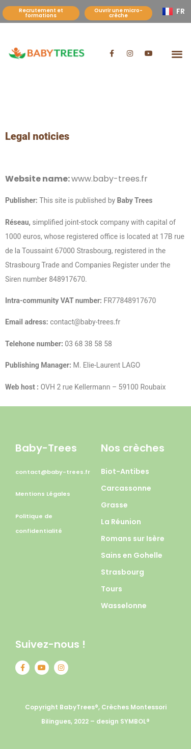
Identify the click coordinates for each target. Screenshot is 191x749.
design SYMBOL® (123, 721)
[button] (177, 54)
